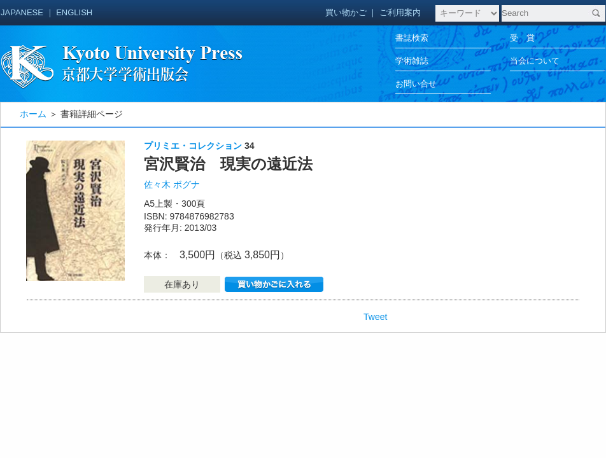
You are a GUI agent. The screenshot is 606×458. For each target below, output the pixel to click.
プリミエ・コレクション (193, 146)
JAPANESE (22, 12)
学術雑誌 (411, 61)
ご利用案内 (400, 12)
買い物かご (346, 12)
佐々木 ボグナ (172, 184)
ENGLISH (74, 12)
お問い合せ (416, 83)
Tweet (375, 317)
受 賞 (522, 38)
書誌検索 (411, 38)
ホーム (33, 114)
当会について (535, 61)
